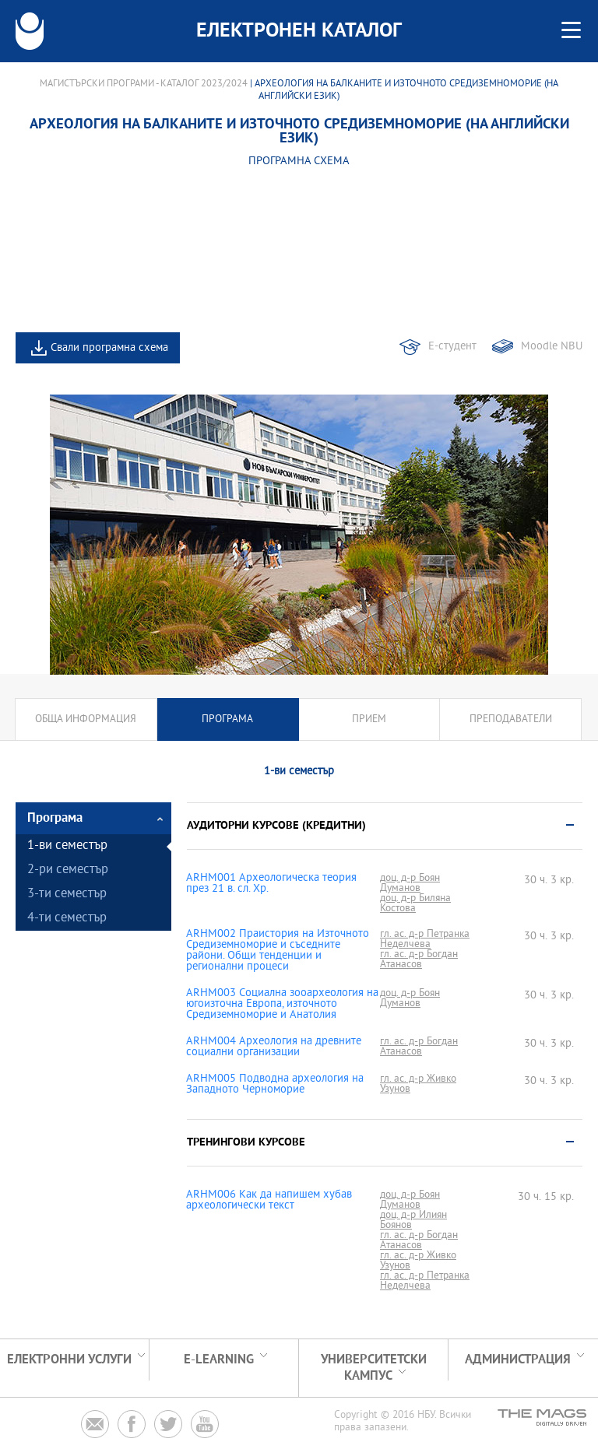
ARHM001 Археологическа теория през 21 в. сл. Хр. (271, 884)
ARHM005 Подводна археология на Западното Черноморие (275, 1085)
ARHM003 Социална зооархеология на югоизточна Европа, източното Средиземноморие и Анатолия (282, 1004)
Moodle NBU (551, 346)
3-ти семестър (67, 894)
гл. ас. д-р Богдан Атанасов (419, 959)
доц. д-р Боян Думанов (410, 883)
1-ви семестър (67, 846)
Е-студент (452, 346)
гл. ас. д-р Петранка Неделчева (425, 939)
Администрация (518, 1360)
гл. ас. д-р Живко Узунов (418, 1084)
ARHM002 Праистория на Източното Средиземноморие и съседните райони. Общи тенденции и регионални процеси (277, 951)
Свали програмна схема (109, 348)
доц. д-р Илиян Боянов (413, 1220)
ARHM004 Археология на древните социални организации (273, 1047)
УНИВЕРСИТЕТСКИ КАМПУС (374, 1368)
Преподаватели (511, 719)
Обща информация (85, 719)
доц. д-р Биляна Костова (415, 903)
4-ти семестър (67, 918)
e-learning (219, 1360)
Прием (369, 719)
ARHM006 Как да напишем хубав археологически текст (269, 1201)
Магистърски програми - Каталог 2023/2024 (144, 84)
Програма (227, 719)
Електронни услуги (69, 1360)
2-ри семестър (67, 870)
